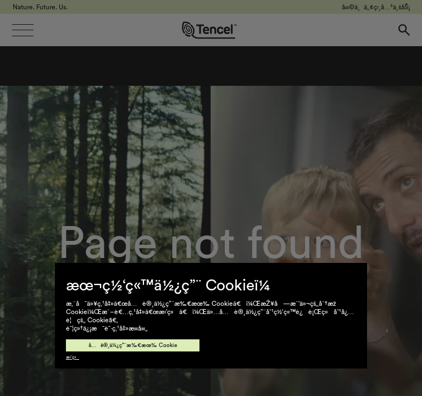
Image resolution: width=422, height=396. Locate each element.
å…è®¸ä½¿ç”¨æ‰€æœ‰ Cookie (132, 345)
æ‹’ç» (72, 357)
